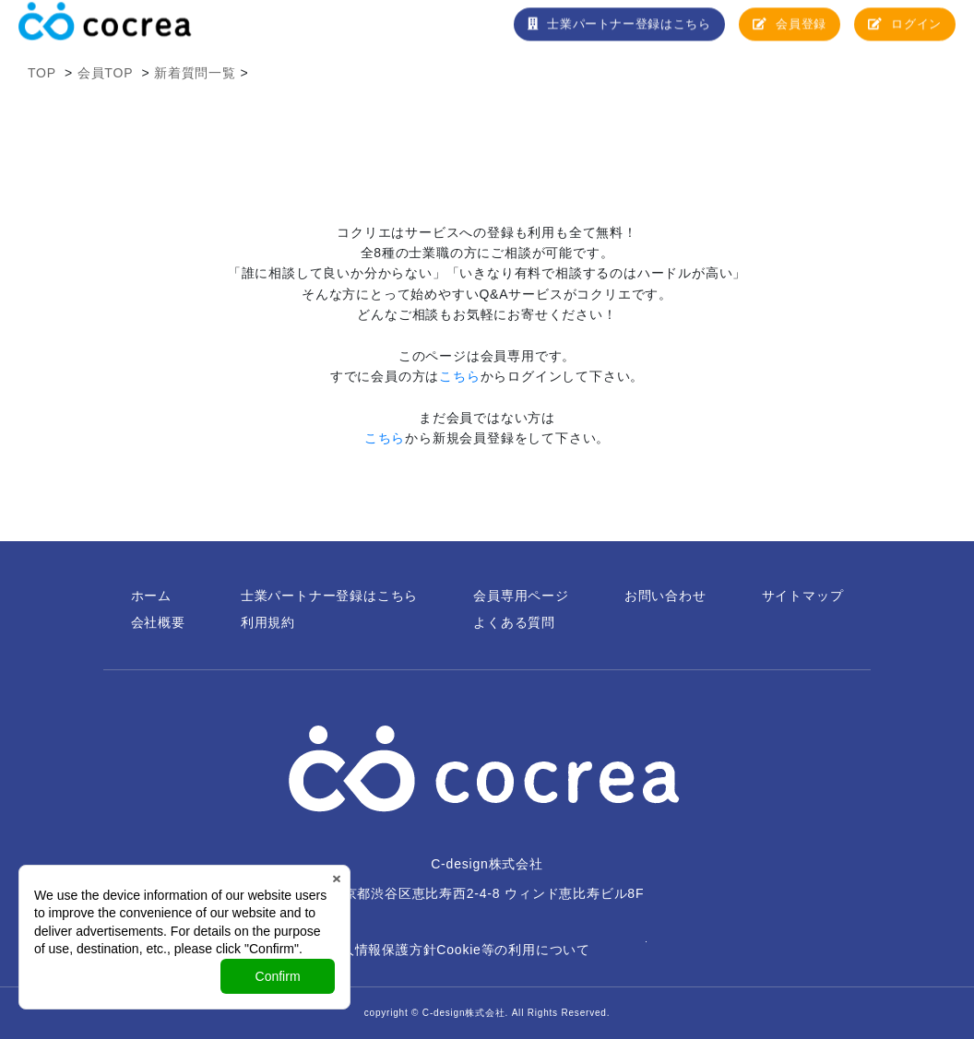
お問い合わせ (665, 595)
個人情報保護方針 (381, 949)
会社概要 (158, 622)
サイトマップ (803, 595)
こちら (459, 376)
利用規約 (268, 622)
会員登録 (788, 31)
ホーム (151, 595)
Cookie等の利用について (513, 949)
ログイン (904, 31)
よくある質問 (514, 622)
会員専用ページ (521, 595)
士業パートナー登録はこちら (616, 31)
